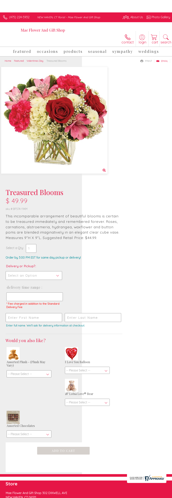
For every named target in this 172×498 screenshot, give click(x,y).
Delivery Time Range (105, 182)
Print (146, 61)
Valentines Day (35, 60)
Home (8, 60)
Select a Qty (96, 142)
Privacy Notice (106, 494)
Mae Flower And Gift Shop (43, 30)
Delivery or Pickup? (102, 160)
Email (162, 61)
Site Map (156, 494)
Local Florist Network (133, 494)
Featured (19, 60)
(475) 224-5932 (19, 17)
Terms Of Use (84, 494)
